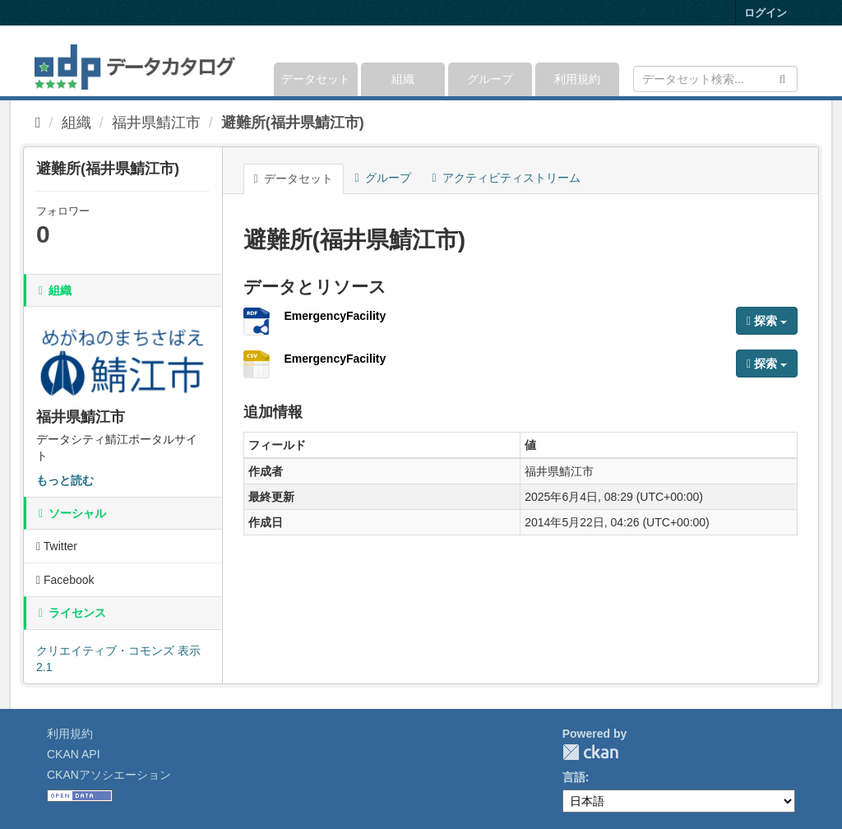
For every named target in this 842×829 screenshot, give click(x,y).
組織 (402, 79)
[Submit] (782, 78)
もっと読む (65, 480)
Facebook (65, 579)
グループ (490, 79)
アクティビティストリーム (507, 177)
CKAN (590, 752)
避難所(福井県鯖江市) (292, 122)
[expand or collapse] (796, 60)
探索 (767, 320)
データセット (315, 79)
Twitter (56, 546)
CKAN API (73, 754)
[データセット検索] (715, 79)
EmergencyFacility (335, 315)
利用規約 (577, 79)
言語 (573, 777)
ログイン (765, 13)
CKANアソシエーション (109, 774)
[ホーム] (38, 122)
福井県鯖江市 (156, 122)
